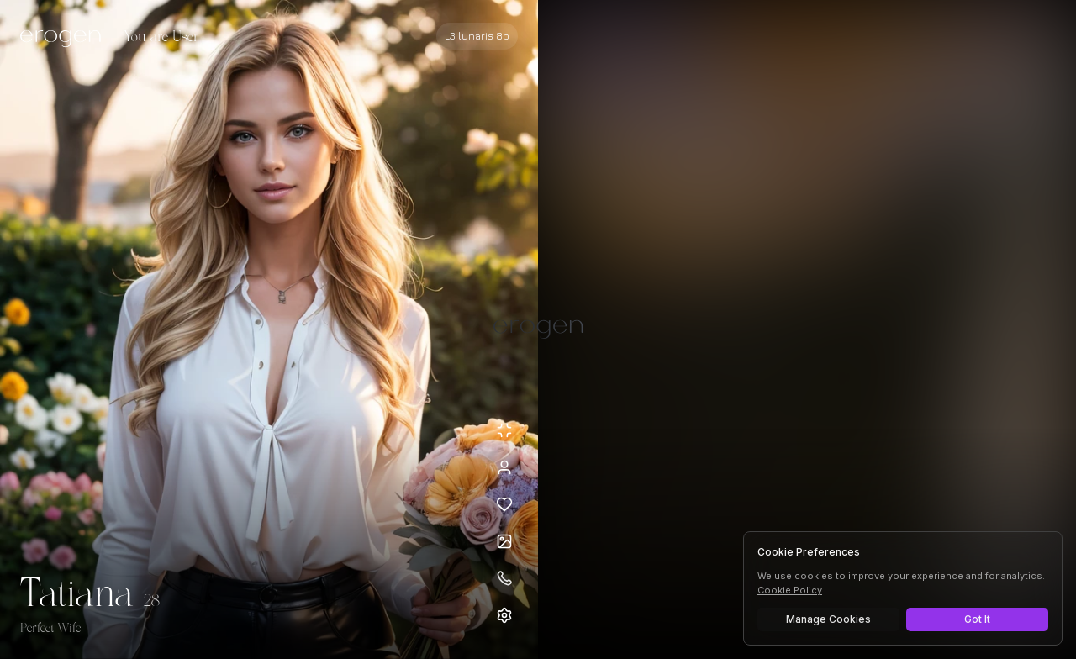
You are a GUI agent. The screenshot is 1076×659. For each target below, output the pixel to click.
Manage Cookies (828, 619)
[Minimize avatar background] (504, 430)
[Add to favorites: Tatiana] (504, 504)
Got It (977, 619)
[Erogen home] (65, 38)
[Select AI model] (477, 36)
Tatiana (77, 595)
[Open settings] (504, 615)
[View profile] (504, 467)
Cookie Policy (789, 590)
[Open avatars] (504, 541)
